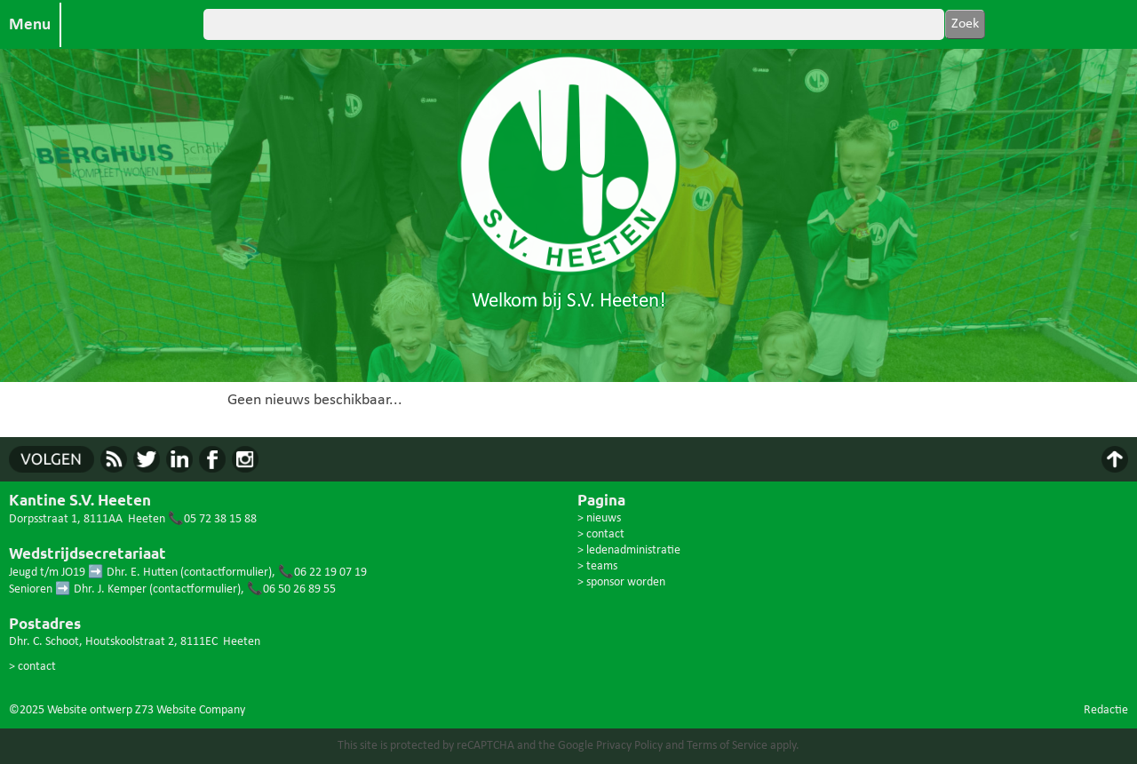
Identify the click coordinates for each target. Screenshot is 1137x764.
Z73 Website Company (190, 710)
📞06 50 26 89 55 (291, 589)
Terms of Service (727, 745)
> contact (32, 666)
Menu (30, 25)
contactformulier (226, 572)
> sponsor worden (621, 582)
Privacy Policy (629, 745)
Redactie (1106, 710)
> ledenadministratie (628, 550)
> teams (597, 566)
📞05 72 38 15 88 (212, 519)
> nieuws (599, 518)
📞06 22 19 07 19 (322, 572)
